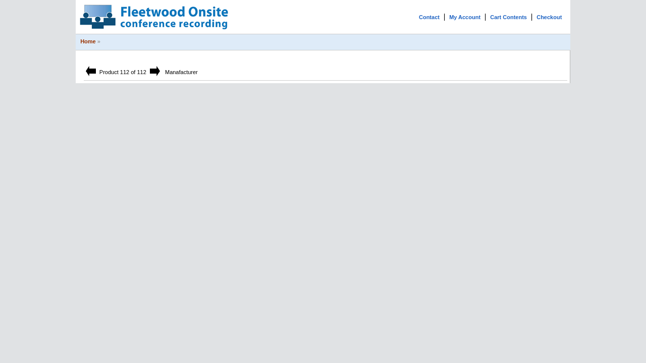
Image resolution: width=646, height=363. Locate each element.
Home (88, 41)
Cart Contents (508, 17)
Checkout (549, 17)
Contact (429, 17)
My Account (464, 17)
